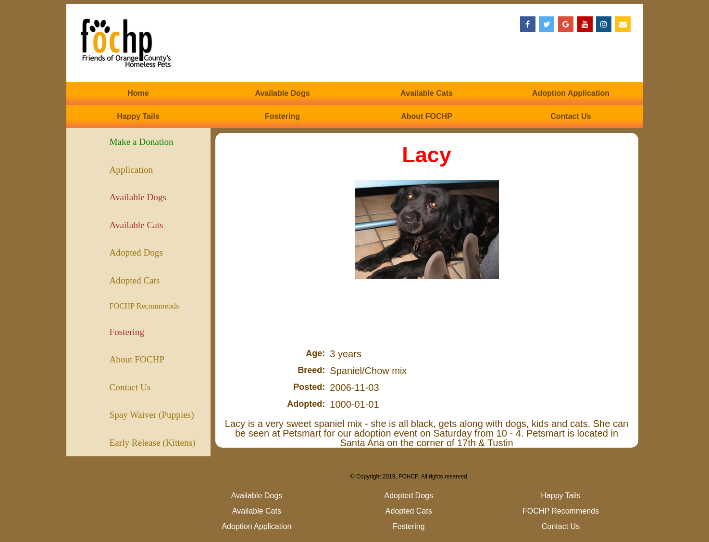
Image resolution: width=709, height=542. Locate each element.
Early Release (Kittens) (153, 443)
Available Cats (426, 93)
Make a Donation (142, 142)
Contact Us (570, 116)
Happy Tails (138, 116)
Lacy (426, 154)
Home (138, 93)
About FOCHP (426, 116)
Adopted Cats (135, 280)
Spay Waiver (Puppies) (152, 415)
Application (131, 170)
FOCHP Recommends (144, 305)
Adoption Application (570, 93)
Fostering (282, 116)
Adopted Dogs (136, 252)
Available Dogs (282, 93)
